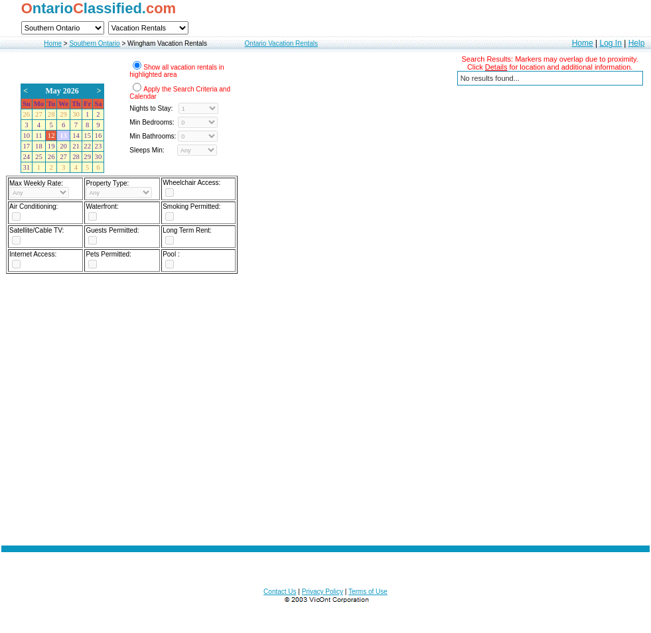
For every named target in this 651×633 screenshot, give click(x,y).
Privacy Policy (322, 591)
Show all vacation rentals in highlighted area (176, 71)
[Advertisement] (326, 405)
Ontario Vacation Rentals (281, 43)
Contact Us (279, 591)
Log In (610, 43)
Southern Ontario (94, 43)
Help (636, 43)
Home (53, 43)
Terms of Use (368, 591)
